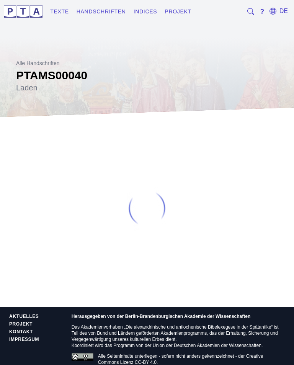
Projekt (178, 11)
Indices (145, 11)
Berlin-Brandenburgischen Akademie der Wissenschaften (188, 316)
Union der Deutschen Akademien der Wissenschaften (207, 345)
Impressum (24, 339)
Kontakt (21, 331)
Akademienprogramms (184, 333)
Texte (59, 11)
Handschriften (101, 11)
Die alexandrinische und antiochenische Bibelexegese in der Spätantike (198, 327)
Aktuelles (24, 316)
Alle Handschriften (38, 63)
